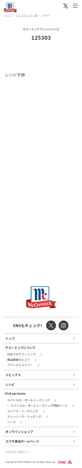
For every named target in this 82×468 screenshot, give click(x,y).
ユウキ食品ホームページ (22, 441)
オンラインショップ (19, 431)
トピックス (13, 375)
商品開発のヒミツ (18, 360)
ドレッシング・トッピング (24, 416)
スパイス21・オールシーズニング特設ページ (38, 405)
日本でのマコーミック (21, 354)
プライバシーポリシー (16, 452)
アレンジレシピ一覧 (26, 15)
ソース (11, 422)
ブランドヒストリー (20, 365)
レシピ (10, 384)
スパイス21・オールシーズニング (28, 400)
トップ (8, 15)
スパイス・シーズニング (22, 411)
